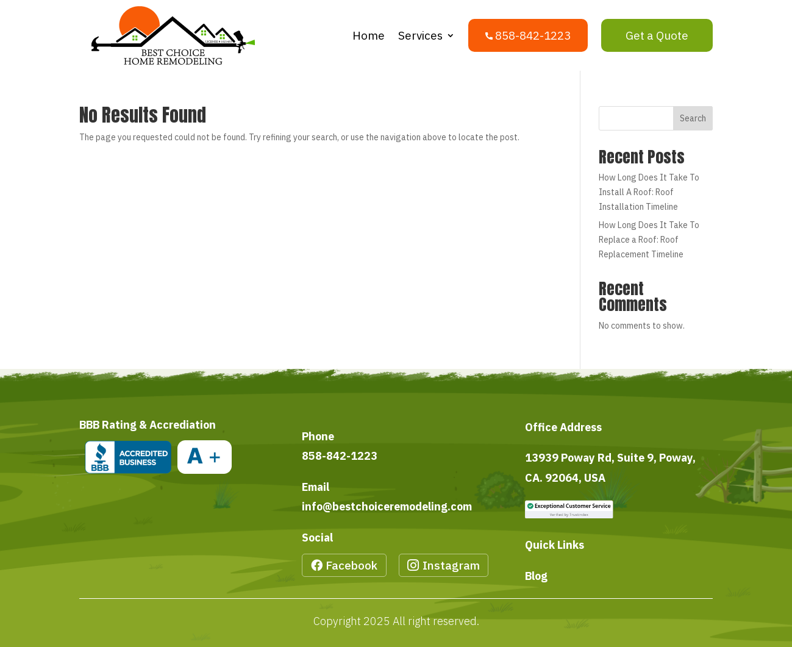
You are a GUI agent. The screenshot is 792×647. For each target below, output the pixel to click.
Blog (536, 576)
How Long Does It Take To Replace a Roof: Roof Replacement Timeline (649, 240)
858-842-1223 (339, 456)
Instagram (451, 565)
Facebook (351, 565)
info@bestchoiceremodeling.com (387, 506)
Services (420, 35)
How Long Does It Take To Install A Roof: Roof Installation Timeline (649, 192)
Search (693, 118)
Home (368, 35)
